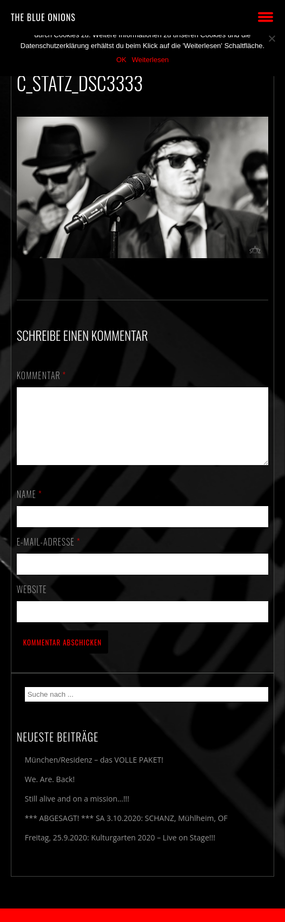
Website (32, 602)
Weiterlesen (150, 60)
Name (29, 507)
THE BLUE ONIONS (43, 17)
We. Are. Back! (50, 792)
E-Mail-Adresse (49, 554)
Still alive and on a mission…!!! (77, 811)
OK (121, 60)
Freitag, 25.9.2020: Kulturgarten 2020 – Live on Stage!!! (120, 850)
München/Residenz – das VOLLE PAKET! (94, 773)
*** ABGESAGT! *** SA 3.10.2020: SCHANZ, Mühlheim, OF (126, 831)
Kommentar (42, 375)
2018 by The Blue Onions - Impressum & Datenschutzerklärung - (142, 915)
